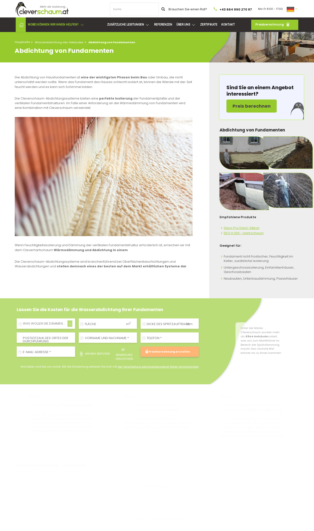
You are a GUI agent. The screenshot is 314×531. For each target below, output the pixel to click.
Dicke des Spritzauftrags (168, 324)
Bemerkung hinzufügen (124, 354)
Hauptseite (22, 42)
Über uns (186, 24)
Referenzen (163, 24)
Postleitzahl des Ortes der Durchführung (45, 339)
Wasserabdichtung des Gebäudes (59, 42)
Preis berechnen (252, 106)
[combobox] (46, 323)
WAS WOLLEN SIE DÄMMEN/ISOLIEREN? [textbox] (47, 323)
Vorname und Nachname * (107, 338)
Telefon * (154, 338)
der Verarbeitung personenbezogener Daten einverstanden (158, 367)
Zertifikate (208, 24)
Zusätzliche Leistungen (128, 24)
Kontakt (228, 24)
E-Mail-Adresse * (37, 352)
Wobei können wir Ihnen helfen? (56, 24)
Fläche (90, 324)
